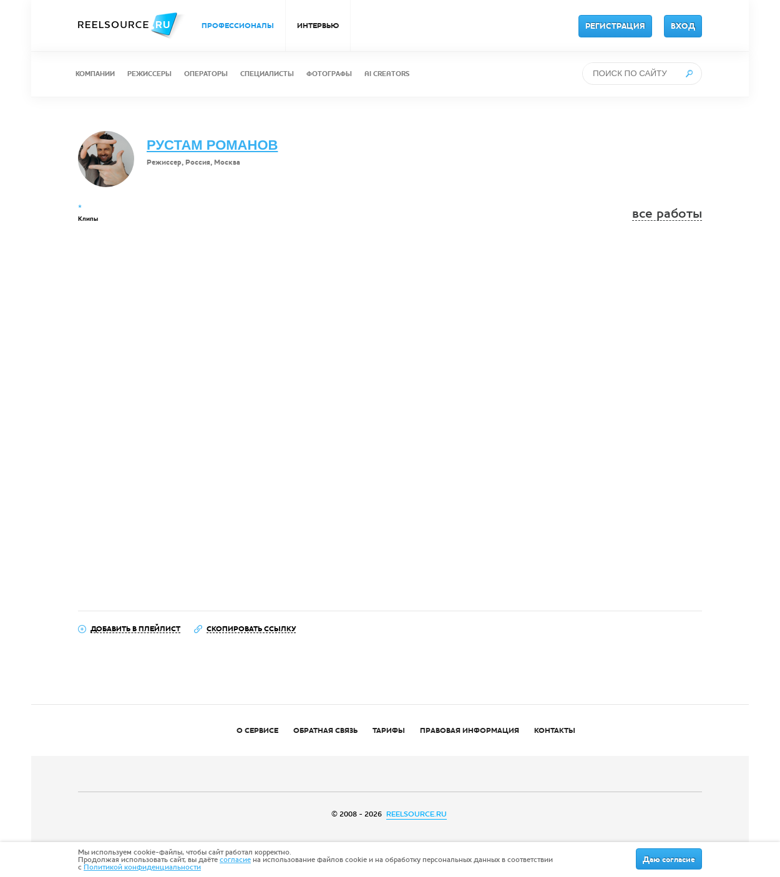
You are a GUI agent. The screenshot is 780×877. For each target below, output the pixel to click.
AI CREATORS (386, 74)
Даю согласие (669, 859)
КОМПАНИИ (95, 74)
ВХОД (683, 26)
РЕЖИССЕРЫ (149, 74)
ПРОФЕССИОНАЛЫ (238, 26)
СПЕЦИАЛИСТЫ (267, 74)
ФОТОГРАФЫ (329, 74)
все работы (667, 213)
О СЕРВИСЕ (257, 730)
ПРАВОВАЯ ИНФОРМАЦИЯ (469, 730)
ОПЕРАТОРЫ (206, 74)
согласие (235, 860)
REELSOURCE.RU (416, 814)
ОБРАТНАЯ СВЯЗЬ (325, 730)
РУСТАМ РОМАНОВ (212, 145)
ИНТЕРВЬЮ (318, 26)
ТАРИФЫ (389, 730)
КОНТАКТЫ (554, 730)
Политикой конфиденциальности (142, 867)
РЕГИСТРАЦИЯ (615, 26)
